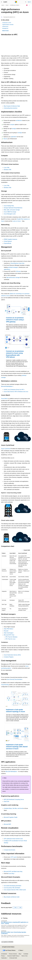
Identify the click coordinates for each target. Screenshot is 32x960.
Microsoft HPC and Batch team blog (13, 871)
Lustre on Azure (16, 221)
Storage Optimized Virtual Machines (13, 207)
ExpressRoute (7, 243)
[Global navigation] (1, 2)
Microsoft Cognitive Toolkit (10, 817)
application (13, 136)
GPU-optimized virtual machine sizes (13, 838)
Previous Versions (13, 953)
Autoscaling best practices (10, 108)
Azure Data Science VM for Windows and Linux (16, 391)
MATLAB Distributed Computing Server (14, 799)
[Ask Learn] (26, 5)
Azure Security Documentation (14, 679)
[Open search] (25, 2)
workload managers (13, 267)
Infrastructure (5, 26)
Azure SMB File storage (10, 211)
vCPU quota (13, 857)
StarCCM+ (6, 801)
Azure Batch (4, 398)
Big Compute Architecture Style (12, 106)
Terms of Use (24, 955)
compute (12, 124)
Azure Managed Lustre (10, 213)
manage (20, 132)
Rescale (6, 630)
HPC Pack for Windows (11, 637)
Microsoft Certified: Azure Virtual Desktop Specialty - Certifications (14, 933)
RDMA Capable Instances (10, 239)
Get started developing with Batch (12, 885)
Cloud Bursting (5, 684)
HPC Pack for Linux (10, 639)
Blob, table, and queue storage (12, 209)
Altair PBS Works (8, 628)
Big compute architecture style (11, 897)
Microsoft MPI (7, 824)
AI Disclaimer (4, 953)
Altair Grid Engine (8, 633)
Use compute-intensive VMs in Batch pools (15, 889)
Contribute (25, 953)
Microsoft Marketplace (6, 386)
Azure (7, 5)
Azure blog (11, 873)
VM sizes (18, 271)
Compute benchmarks (9, 850)
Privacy (2, 955)
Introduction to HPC (6, 22)
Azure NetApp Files (9, 205)
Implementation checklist (7, 24)
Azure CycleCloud (5, 448)
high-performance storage (13, 277)
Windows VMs (7, 169)
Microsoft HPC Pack (9, 635)
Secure (5, 138)
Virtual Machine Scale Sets (17, 263)
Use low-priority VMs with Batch (12, 887)
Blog (20, 953)
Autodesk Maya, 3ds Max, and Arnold (13, 808)
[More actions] (29, 5)
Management (5, 28)
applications (7, 269)
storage (14, 128)
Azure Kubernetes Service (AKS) (12, 655)
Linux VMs (6, 167)
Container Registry (9, 657)
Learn (2, 5)
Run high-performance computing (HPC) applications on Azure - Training (14, 923)
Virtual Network (8, 241)
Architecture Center (14, 5)
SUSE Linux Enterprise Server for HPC (14, 389)
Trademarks (4, 958)
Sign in (29, 1)
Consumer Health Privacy (13, 955)
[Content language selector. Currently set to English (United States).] (8, 947)
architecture (19, 120)
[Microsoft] (16, 2)
